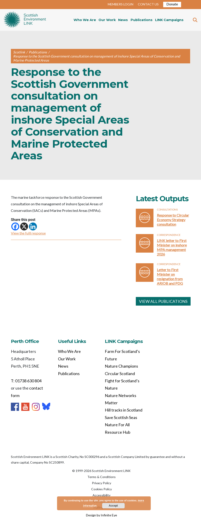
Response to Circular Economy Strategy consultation (173, 219)
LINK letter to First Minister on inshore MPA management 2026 (172, 247)
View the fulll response (28, 233)
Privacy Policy (101, 483)
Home (25, 20)
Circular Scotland (120, 373)
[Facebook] (15, 226)
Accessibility (101, 495)
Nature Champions (121, 366)
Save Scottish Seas (121, 417)
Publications (142, 20)
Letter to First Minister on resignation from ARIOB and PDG (170, 276)
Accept (113, 505)
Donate (172, 4)
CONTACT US (148, 4)
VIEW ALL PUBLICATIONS (163, 301)
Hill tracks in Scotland (123, 409)
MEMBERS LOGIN (120, 4)
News (123, 20)
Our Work (107, 20)
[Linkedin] (33, 226)
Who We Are (85, 20)
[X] (24, 226)
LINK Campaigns (169, 20)
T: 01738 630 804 (26, 380)
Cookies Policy (101, 489)
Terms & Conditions (101, 477)
